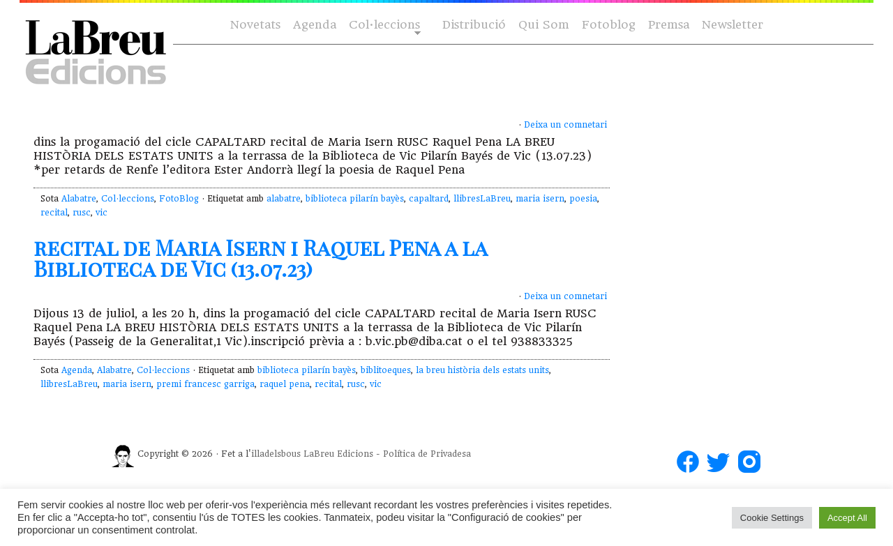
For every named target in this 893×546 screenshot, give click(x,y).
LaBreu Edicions (338, 454)
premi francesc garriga (205, 384)
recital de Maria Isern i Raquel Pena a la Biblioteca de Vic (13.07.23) (260, 258)
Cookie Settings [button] (772, 518)
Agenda (314, 24)
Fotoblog (609, 24)
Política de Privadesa (427, 454)
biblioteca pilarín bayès (355, 199)
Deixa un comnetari (565, 125)
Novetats (255, 24)
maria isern (540, 199)
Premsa (668, 24)
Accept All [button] (847, 518)
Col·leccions (383, 25)
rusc (82, 213)
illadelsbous (276, 454)
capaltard (429, 199)
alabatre (284, 199)
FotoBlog (179, 199)
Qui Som (543, 24)
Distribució (474, 24)
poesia (583, 199)
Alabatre (78, 199)
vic (101, 213)
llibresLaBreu (482, 199)
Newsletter (732, 24)
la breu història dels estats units (482, 370)
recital (54, 213)
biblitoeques (386, 370)
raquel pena (285, 384)
